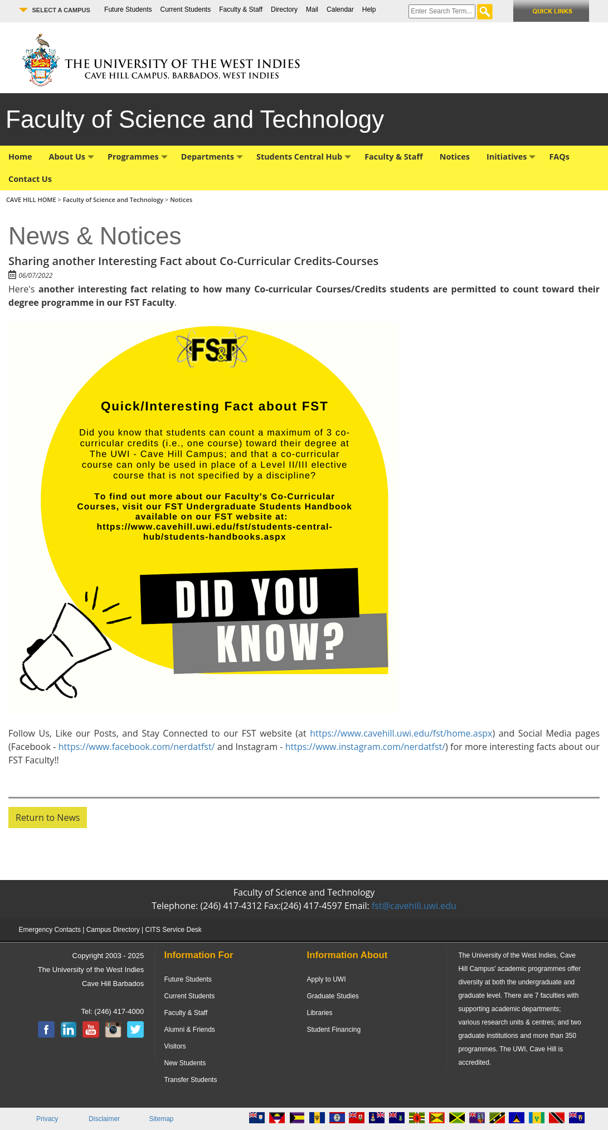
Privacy (47, 1119)
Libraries (319, 1013)
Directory (284, 9)
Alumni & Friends (189, 1029)
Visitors (175, 1046)
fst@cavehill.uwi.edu (414, 906)
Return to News (48, 817)
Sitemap (161, 1119)
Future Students (128, 9)
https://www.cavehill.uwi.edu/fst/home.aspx (401, 733)
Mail (312, 9)
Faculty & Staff (240, 9)
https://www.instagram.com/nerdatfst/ (365, 746)
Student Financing (334, 1029)
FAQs (559, 156)
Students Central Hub (303, 156)
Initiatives (511, 156)
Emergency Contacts (50, 930)
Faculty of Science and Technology (113, 199)
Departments (212, 156)
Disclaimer (104, 1119)
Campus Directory (113, 930)
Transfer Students (190, 1080)
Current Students (185, 9)
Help (369, 9)
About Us (71, 156)
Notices (455, 156)
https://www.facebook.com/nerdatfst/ (137, 746)
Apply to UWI (326, 979)
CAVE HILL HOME (32, 199)
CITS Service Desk (173, 930)
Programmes (138, 156)
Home (20, 156)
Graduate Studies (332, 996)
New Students (185, 1063)
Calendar (340, 9)
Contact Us (30, 179)
